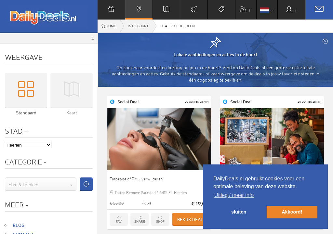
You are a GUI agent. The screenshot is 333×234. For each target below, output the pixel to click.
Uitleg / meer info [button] (234, 195)
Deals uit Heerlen (177, 26)
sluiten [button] (238, 211)
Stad (16, 130)
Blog (18, 225)
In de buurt (138, 26)
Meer (17, 204)
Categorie (26, 161)
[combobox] (40, 184)
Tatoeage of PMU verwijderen (136, 178)
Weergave (26, 57)
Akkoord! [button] (292, 211)
